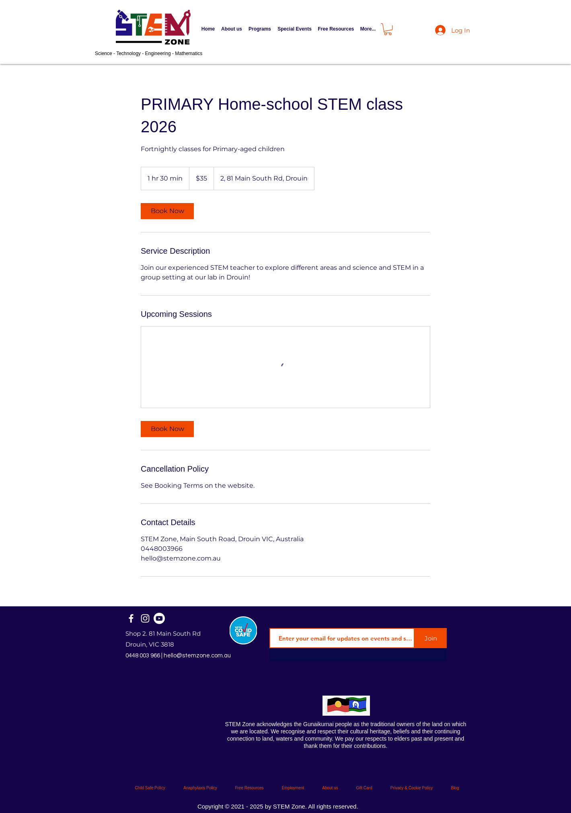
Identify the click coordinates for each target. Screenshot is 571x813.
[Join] (431, 638)
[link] (167, 211)
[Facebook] (131, 618)
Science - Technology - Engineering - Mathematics (148, 53)
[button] (259, 29)
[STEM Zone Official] (159, 618)
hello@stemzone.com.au (197, 656)
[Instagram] (145, 618)
